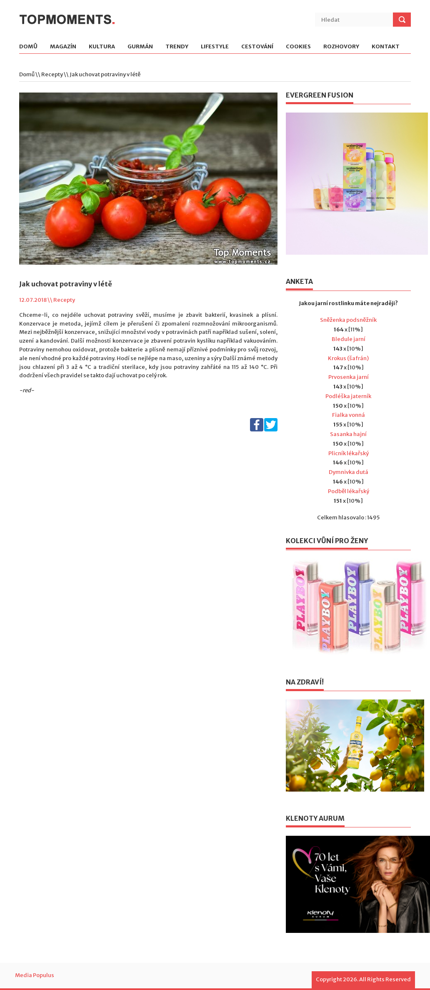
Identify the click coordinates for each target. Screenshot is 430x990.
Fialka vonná (348, 415)
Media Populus (34, 975)
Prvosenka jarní (348, 377)
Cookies (298, 47)
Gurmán (140, 47)
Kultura (102, 47)
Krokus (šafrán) (348, 358)
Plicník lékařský (348, 453)
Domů (28, 47)
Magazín (63, 47)
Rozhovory (341, 47)
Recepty (52, 74)
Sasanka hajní (348, 434)
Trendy (176, 47)
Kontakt (386, 47)
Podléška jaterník (348, 396)
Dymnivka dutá (348, 472)
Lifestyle (215, 47)
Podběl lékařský (348, 491)
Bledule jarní (348, 339)
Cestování (257, 47)
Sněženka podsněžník (348, 319)
